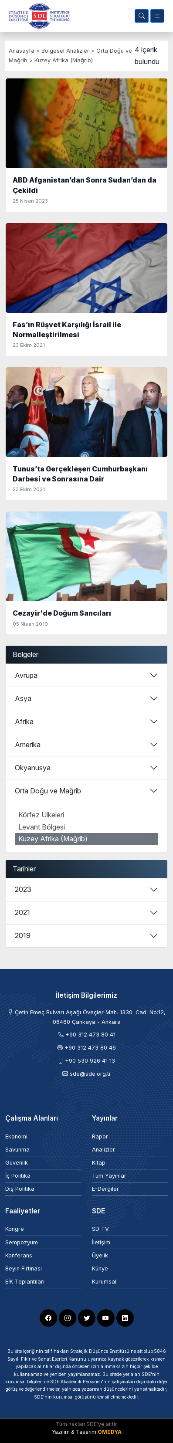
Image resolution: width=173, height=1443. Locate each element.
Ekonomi (16, 1136)
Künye (100, 1268)
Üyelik (100, 1255)
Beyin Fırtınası (23, 1268)
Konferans (18, 1255)
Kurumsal (104, 1281)
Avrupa (26, 675)
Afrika (24, 721)
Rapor (100, 1136)
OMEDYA (110, 1432)
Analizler (103, 1149)
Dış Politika (19, 1189)
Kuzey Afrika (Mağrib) (63, 60)
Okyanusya (33, 767)
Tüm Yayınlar (109, 1175)
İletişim (101, 1242)
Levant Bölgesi (41, 827)
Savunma (17, 1149)
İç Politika (18, 1175)
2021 (22, 912)
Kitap (98, 1162)
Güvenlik (16, 1162)
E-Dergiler (105, 1189)
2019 (23, 935)
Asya (23, 698)
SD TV (100, 1229)
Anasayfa (21, 50)
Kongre (14, 1229)
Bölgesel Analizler (66, 50)
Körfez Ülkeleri (41, 814)
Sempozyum (21, 1242)
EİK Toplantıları (24, 1281)
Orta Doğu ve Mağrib (48, 790)
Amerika (28, 744)
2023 (23, 889)
